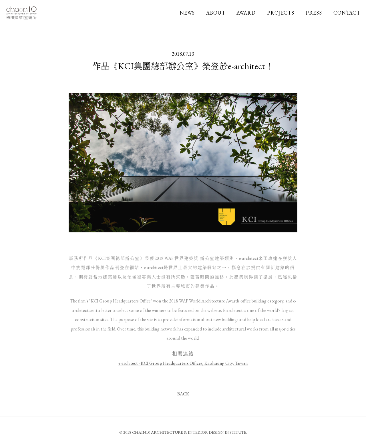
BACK (183, 395)
